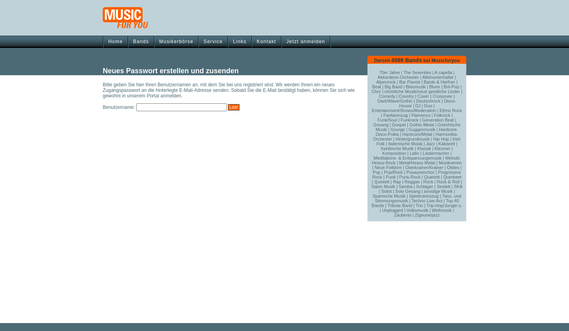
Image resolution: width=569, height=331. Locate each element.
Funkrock (409, 120)
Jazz (430, 143)
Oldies (453, 167)
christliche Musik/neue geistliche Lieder (422, 91)
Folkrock (442, 115)
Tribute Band (400, 205)
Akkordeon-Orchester (398, 77)
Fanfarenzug (395, 115)
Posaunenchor (421, 172)
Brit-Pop (452, 86)
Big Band (393, 86)
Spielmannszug (424, 196)
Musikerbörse (176, 41)
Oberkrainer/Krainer (424, 167)
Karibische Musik (397, 148)
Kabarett (447, 143)
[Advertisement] (284, 320)
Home (115, 41)
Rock (428, 181)
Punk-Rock (409, 177)
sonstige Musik (438, 191)
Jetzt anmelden (305, 41)
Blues (434, 86)
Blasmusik (416, 86)
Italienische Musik (405, 143)
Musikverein (450, 162)
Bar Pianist (409, 82)
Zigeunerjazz (427, 215)
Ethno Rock (450, 110)
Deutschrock (428, 101)
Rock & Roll (448, 181)
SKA (458, 186)
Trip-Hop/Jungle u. (444, 205)
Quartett (432, 177)
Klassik (424, 148)
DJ (417, 105)
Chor (376, 91)
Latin (414, 153)
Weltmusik (442, 210)
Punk (391, 177)
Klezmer (442, 148)
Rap (397, 181)
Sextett (443, 186)
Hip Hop (441, 139)
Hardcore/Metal (417, 134)
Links (240, 41)
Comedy (387, 96)
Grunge (397, 129)
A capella (443, 72)
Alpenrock (386, 82)
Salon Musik (383, 186)
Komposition (394, 153)
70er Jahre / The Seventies (405, 72)
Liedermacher (436, 153)
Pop (377, 172)
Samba (406, 186)
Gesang (381, 124)
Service (212, 41)
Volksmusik (417, 210)
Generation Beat (438, 120)
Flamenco (420, 115)
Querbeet (452, 177)
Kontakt (266, 41)
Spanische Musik (389, 196)
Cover (423, 96)
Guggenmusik (422, 129)
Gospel (399, 124)
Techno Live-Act (426, 200)
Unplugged (392, 210)
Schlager (424, 186)
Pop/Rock (393, 172)
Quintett (382, 181)
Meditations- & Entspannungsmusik (407, 158)
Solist (386, 191)
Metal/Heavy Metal (417, 162)
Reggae (412, 181)
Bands (141, 41)
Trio (419, 205)
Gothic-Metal (421, 124)
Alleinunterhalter (438, 77)
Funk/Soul (388, 120)
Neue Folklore (388, 167)
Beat (376, 86)
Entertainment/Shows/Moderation (404, 110)
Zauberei (402, 215)
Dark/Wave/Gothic (395, 101)
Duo (428, 105)
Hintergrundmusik (413, 139)
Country (406, 96)
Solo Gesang (407, 191)
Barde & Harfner (439, 82)
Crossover (442, 96)
